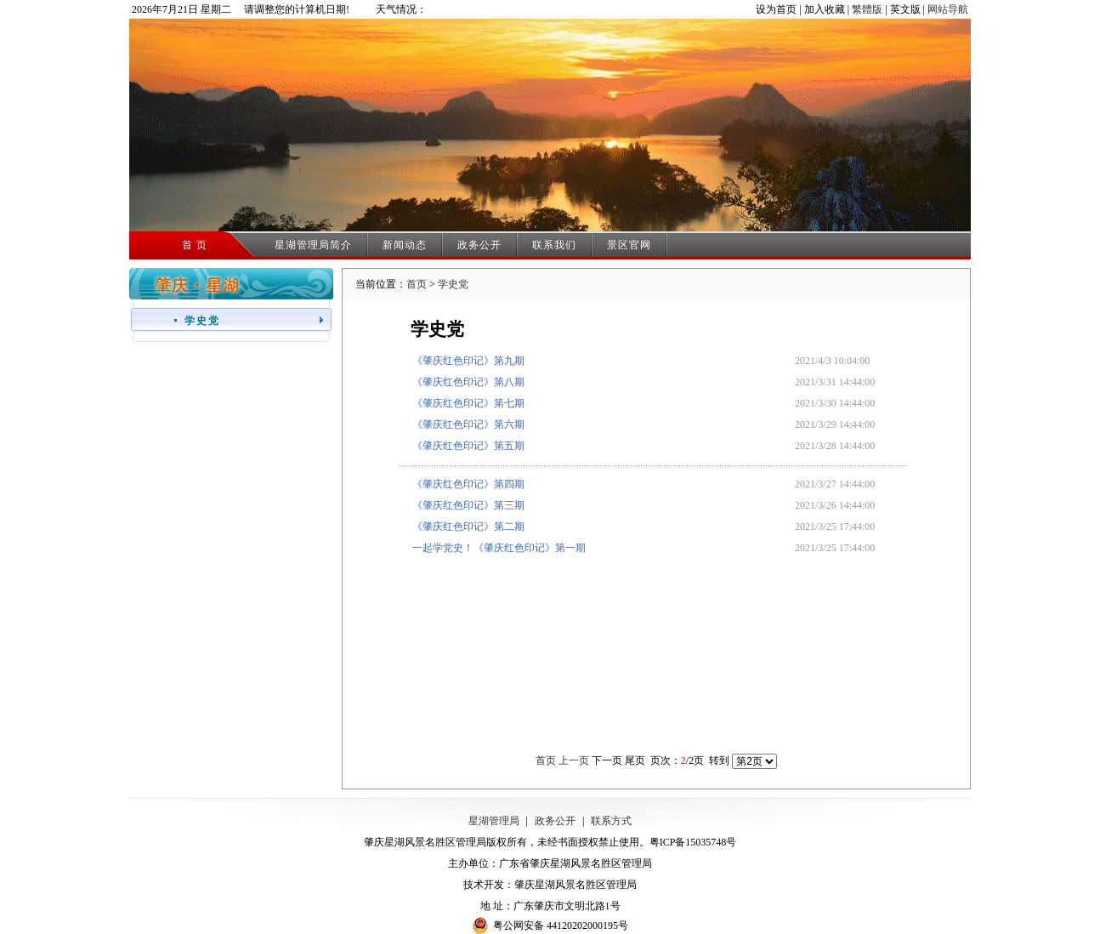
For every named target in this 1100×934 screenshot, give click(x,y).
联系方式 (611, 821)
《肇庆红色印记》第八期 (468, 382)
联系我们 (554, 245)
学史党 (453, 284)
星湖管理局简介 (313, 245)
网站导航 (947, 9)
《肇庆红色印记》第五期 (468, 446)
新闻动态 (405, 245)
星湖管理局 (493, 821)
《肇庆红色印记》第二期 (468, 526)
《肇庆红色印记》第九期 (468, 361)
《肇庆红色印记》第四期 (468, 484)
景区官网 (629, 245)
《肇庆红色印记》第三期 (468, 505)
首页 (416, 284)
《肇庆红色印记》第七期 (468, 403)
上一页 (574, 760)
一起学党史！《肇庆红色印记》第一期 (499, 548)
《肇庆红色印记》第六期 (468, 424)
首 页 (194, 245)
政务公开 (479, 245)
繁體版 (867, 9)
